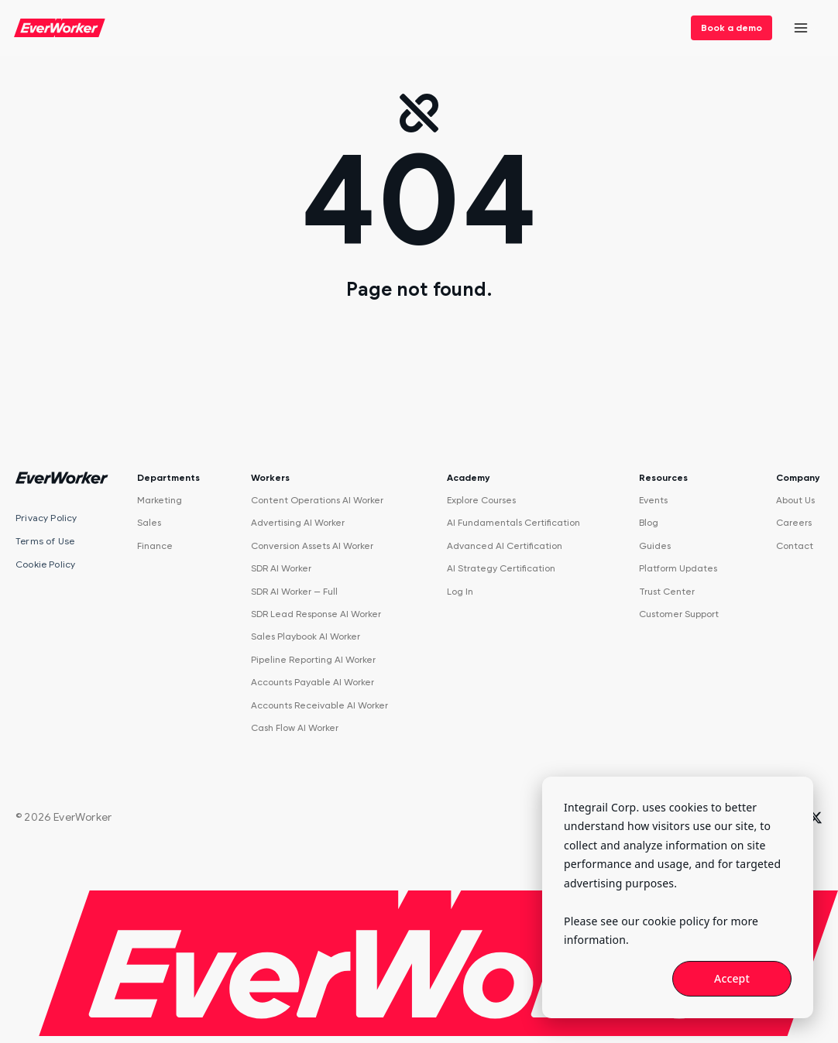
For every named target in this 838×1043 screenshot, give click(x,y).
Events (653, 500)
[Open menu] (801, 28)
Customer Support (679, 614)
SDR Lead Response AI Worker (316, 614)
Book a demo (731, 27)
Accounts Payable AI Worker (312, 682)
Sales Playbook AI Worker (305, 636)
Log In (460, 591)
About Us (795, 500)
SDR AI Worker (281, 568)
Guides (655, 545)
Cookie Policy (45, 564)
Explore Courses (481, 500)
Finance (155, 545)
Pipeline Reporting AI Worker (313, 659)
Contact (794, 545)
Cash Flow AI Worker (294, 727)
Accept (732, 978)
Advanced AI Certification (504, 545)
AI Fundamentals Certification (513, 522)
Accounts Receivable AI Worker (319, 705)
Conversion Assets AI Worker (312, 545)
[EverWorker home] (59, 28)
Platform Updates (678, 568)
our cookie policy (665, 921)
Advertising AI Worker (298, 522)
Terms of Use (44, 541)
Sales (149, 522)
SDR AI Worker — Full (294, 591)
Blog (648, 522)
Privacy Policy (46, 517)
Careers (794, 522)
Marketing (159, 500)
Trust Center (667, 591)
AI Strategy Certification (501, 568)
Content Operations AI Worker (317, 500)
